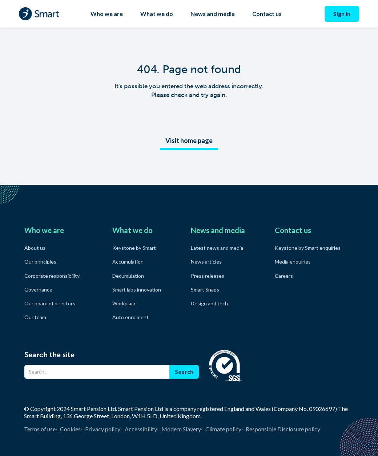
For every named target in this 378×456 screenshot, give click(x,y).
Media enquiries (293, 261)
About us (34, 248)
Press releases (207, 276)
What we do (156, 13)
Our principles (40, 261)
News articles (206, 261)
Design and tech (209, 303)
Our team (35, 317)
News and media (212, 13)
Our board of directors (49, 303)
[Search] (96, 372)
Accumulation (128, 261)
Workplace (124, 303)
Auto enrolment (130, 317)
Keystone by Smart (134, 248)
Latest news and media (217, 248)
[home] (39, 13)
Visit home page (189, 140)
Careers (284, 276)
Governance (38, 289)
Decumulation (128, 276)
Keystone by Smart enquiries (308, 248)
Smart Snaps (205, 289)
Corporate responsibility (52, 276)
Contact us (267, 13)
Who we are (107, 13)
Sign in (341, 13)
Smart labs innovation (136, 289)
